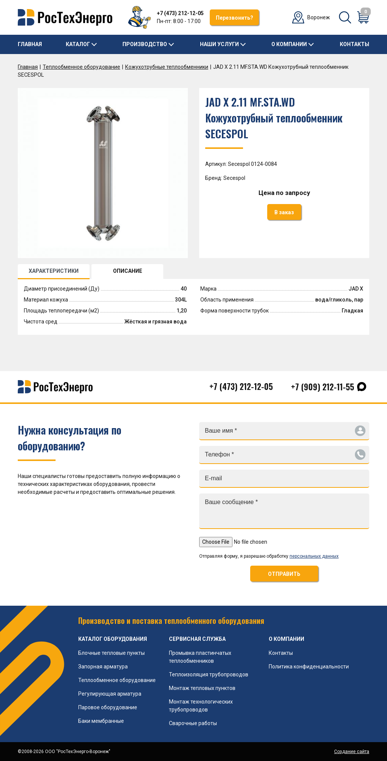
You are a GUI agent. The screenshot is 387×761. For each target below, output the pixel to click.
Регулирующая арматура (109, 694)
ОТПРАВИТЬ (284, 574)
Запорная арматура (103, 667)
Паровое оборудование (107, 707)
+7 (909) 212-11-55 (322, 386)
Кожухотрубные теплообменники (166, 67)
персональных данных (314, 556)
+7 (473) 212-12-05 (180, 13)
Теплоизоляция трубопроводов (208, 674)
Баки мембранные (101, 721)
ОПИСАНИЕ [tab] (127, 271)
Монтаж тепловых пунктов (202, 688)
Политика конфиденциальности (309, 667)
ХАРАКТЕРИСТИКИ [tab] (54, 271)
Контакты (354, 44)
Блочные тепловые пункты (111, 653)
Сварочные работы (193, 723)
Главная (30, 44)
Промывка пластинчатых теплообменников (200, 657)
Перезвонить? (234, 18)
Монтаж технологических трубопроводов (201, 706)
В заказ (284, 212)
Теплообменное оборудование (81, 67)
